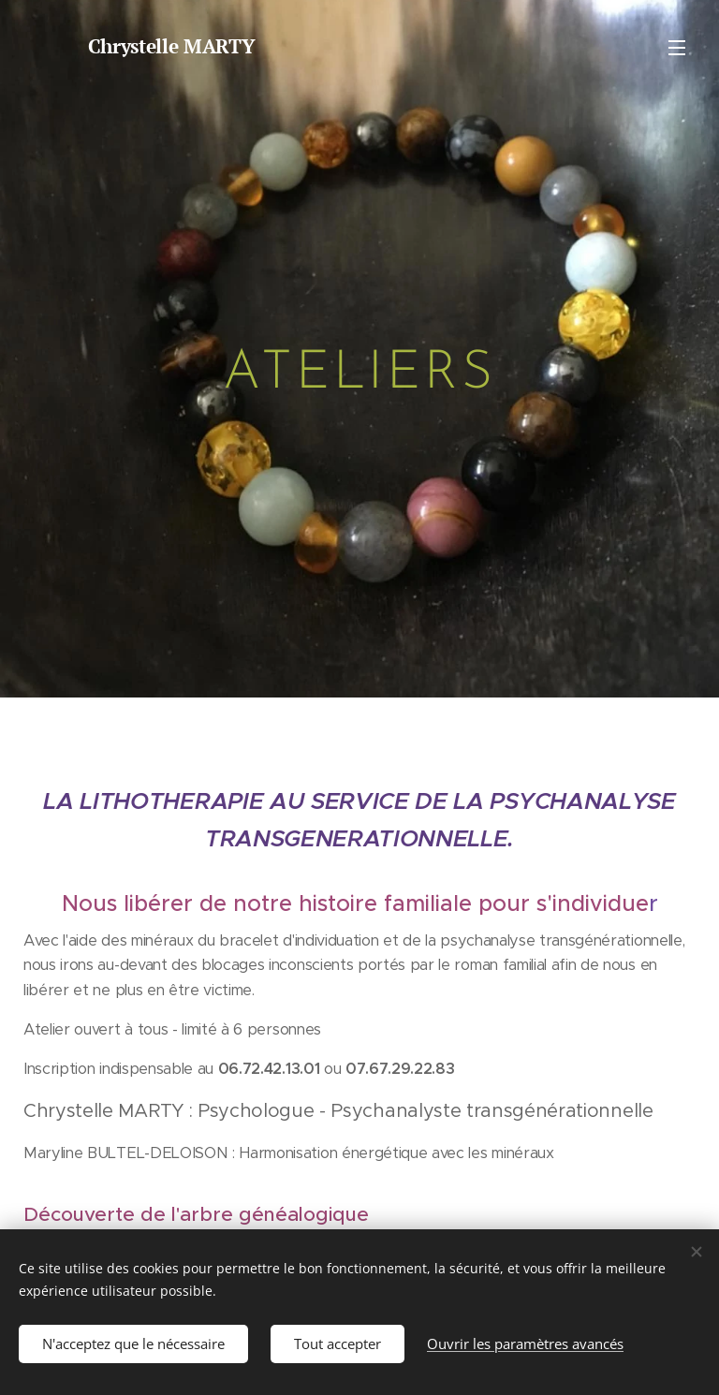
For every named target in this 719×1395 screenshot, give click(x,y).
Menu (676, 48)
